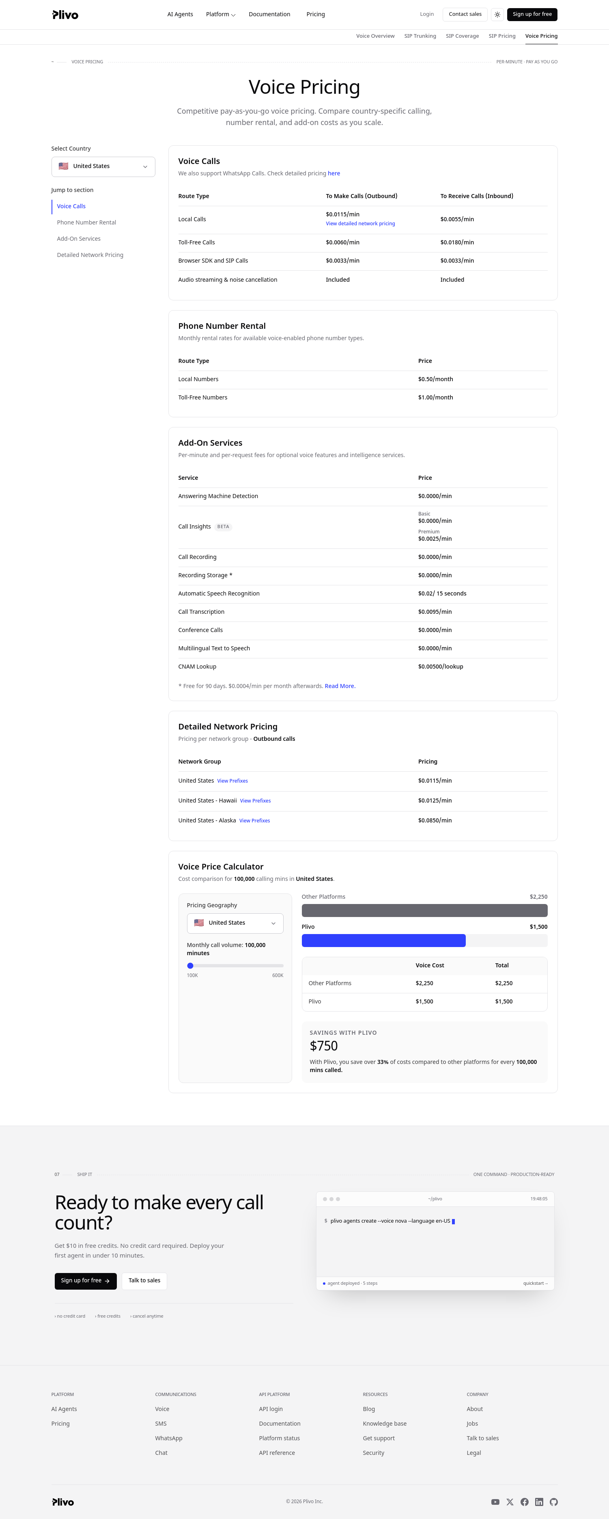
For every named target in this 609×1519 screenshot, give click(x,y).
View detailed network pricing (361, 224)
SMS (161, 1424)
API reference (277, 1453)
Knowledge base (385, 1424)
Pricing (316, 15)
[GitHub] (554, 1502)
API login (271, 1409)
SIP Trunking (421, 36)
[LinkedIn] (539, 1502)
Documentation (269, 15)
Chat (161, 1453)
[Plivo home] (65, 14)
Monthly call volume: (226, 950)
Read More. (340, 686)
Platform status (279, 1439)
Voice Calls (71, 207)
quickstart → (535, 1283)
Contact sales (465, 14)
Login (427, 14)
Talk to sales (144, 1281)
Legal (474, 1453)
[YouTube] (495, 1502)
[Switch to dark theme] (497, 14)
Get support (379, 1439)
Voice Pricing (541, 36)
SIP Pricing (502, 36)
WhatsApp (169, 1439)
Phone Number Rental (86, 223)
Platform (221, 15)
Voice (162, 1409)
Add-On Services (79, 239)
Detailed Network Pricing (90, 255)
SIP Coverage (462, 36)
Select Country (71, 149)
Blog (369, 1409)
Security (374, 1453)
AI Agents (180, 15)
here (334, 174)
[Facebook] (525, 1502)
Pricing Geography (212, 906)
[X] (510, 1502)
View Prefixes (232, 781)
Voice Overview (375, 36)
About (475, 1409)
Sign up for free (532, 14)
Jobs (472, 1424)
